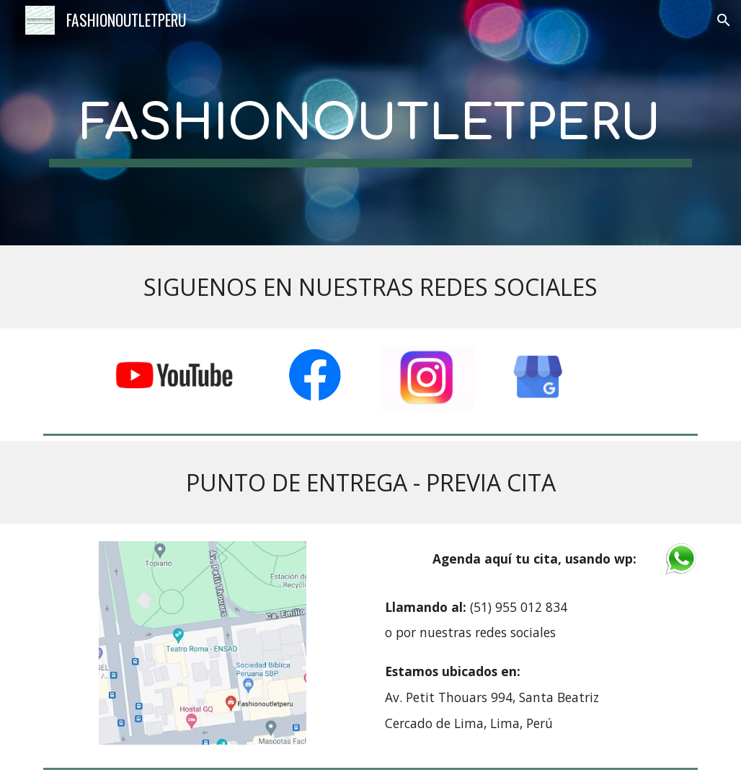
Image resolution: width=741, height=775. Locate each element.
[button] (723, 20)
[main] (370, 123)
